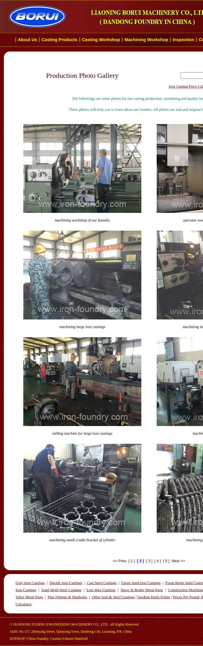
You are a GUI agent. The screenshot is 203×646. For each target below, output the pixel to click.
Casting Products (59, 39)
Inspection (183, 39)
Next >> (178, 561)
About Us (27, 39)
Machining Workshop (146, 39)
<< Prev (120, 561)
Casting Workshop (101, 39)
